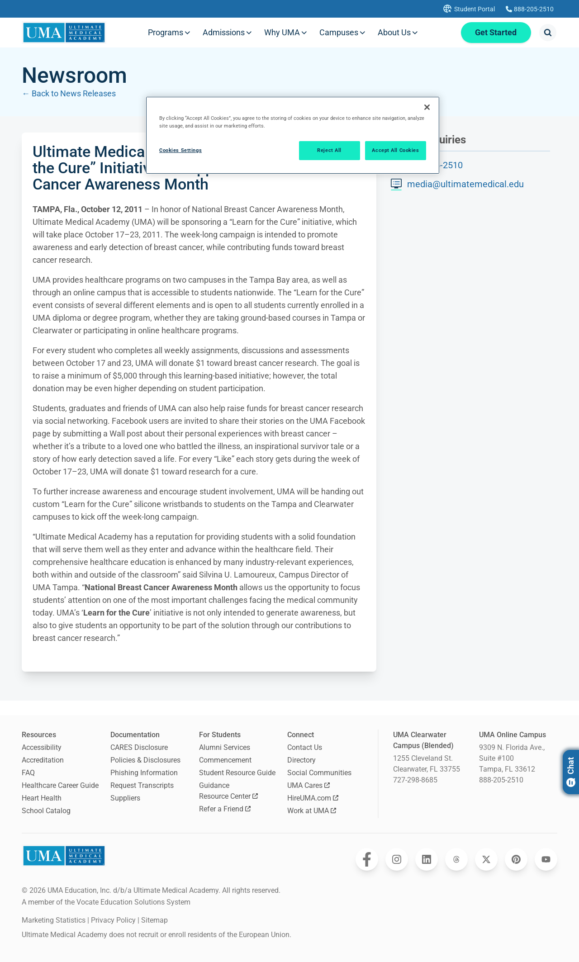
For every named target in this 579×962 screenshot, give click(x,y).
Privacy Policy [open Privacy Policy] (113, 920)
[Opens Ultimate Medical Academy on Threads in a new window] (456, 859)
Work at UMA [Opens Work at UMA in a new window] (311, 810)
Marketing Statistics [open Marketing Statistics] (53, 920)
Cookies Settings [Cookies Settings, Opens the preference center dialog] (180, 150)
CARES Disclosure (139, 747)
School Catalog (46, 810)
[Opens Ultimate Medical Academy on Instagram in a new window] (396, 859)
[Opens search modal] (547, 32)
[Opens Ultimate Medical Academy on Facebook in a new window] (367, 859)
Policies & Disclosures (145, 760)
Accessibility (42, 747)
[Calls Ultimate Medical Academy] (529, 9)
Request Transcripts (142, 785)
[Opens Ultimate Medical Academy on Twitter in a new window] (486, 859)
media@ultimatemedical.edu (465, 184)
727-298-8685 (415, 780)
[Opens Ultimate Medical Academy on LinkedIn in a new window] (426, 859)
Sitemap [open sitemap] (154, 920)
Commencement (225, 760)
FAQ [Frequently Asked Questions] (28, 772)
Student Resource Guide (237, 772)
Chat (570, 772)
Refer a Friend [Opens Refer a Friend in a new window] (225, 809)
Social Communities (319, 772)
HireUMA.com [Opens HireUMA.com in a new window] (312, 798)
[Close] (427, 107)
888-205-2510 (501, 780)
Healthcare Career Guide (60, 785)
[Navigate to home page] (64, 32)
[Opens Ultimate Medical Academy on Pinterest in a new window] (516, 859)
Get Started (496, 32)
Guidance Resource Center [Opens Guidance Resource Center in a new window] (228, 791)
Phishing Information (144, 772)
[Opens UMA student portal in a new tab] (468, 9)
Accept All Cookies (395, 150)
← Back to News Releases (69, 93)
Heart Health (42, 798)
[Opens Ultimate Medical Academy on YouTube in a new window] (546, 859)
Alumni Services (224, 747)
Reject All (329, 150)
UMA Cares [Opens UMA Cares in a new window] (308, 785)
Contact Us (304, 747)
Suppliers (125, 798)
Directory (301, 760)
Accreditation (43, 760)
